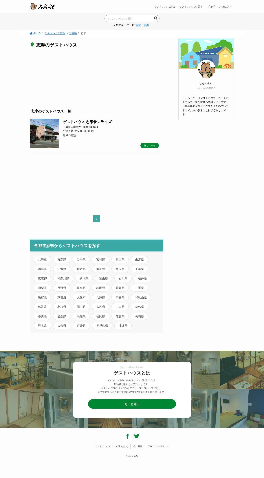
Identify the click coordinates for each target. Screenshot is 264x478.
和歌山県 (141, 297)
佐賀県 (120, 316)
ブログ (211, 6)
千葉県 (139, 269)
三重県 (139, 287)
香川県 (42, 316)
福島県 (42, 269)
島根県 (61, 306)
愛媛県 (61, 316)
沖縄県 (123, 325)
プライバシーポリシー (158, 446)
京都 (146, 25)
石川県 (123, 278)
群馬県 (100, 269)
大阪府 (81, 297)
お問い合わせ (122, 446)
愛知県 (120, 287)
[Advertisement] (96, 78)
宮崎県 (81, 325)
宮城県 (100, 259)
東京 (138, 25)
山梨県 (42, 287)
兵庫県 (100, 297)
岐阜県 (81, 287)
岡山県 (81, 306)
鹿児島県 (102, 325)
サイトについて (103, 446)
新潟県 (84, 278)
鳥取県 (42, 306)
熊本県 (42, 325)
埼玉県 (120, 269)
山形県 (139, 259)
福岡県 (100, 316)
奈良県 (120, 297)
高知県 (81, 316)
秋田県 (120, 259)
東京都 (42, 278)
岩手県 (81, 259)
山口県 (120, 306)
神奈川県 (63, 278)
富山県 (103, 278)
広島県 (100, 306)
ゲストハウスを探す (191, 6)
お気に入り (225, 6)
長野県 (61, 287)
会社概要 (137, 446)
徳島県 (139, 306)
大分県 (61, 325)
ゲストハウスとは (165, 6)
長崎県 (139, 316)
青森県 (61, 259)
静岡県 (100, 287)
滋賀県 (42, 297)
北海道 (42, 259)
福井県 (142, 278)
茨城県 (61, 269)
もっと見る (132, 404)
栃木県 (81, 269)
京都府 (61, 297)
